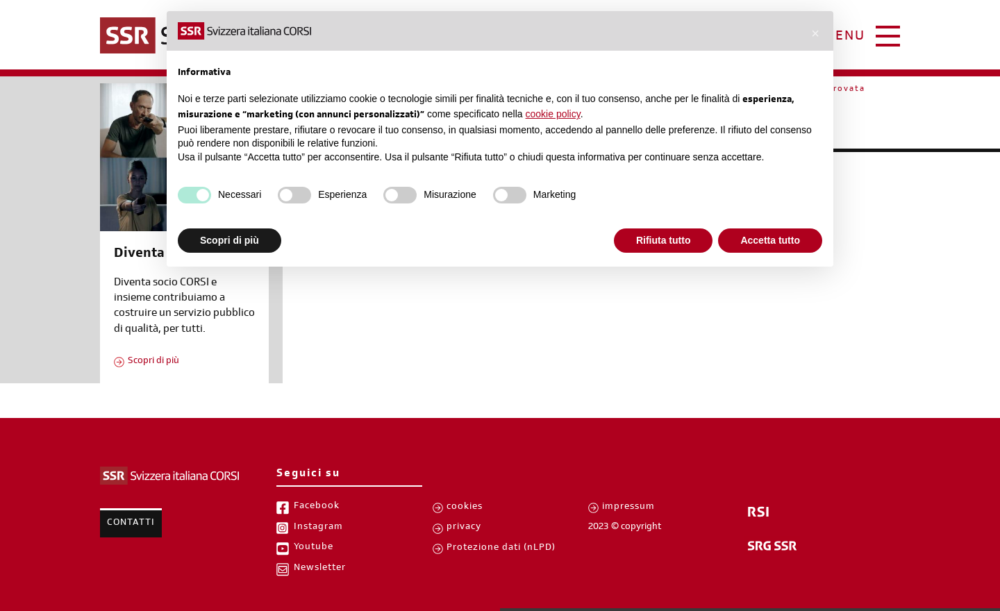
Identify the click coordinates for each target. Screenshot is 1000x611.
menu (844, 37)
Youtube (313, 548)
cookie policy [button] (553, 113)
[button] (815, 33)
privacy (464, 528)
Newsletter (320, 569)
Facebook (317, 507)
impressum (628, 507)
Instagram (318, 528)
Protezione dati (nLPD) (501, 548)
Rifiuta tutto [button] (663, 240)
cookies (465, 507)
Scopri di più (153, 362)
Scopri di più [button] (229, 240)
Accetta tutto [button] (770, 240)
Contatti (131, 523)
